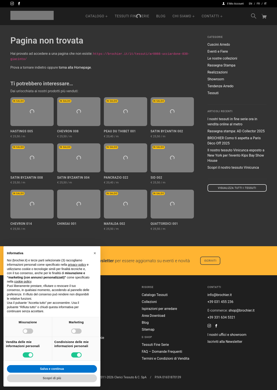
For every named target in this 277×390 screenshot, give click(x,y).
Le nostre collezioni (222, 58)
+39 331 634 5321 (221, 317)
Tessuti (213, 93)
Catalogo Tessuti (155, 295)
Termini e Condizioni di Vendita (165, 358)
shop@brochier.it (241, 310)
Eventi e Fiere (218, 51)
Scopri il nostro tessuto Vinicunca (233, 167)
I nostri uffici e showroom (227, 335)
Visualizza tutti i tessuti (237, 187)
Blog (161, 16)
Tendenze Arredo (221, 86)
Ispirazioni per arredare (159, 309)
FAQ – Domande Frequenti (162, 352)
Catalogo (94, 16)
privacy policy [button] (77, 264)
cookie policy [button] (22, 281)
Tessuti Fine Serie (132, 16)
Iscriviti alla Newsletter (225, 342)
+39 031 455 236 (221, 302)
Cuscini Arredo (219, 44)
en (250, 3)
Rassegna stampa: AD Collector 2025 (236, 131)
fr (258, 3)
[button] (94, 253)
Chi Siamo (181, 16)
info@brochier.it (220, 295)
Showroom (216, 79)
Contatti (210, 16)
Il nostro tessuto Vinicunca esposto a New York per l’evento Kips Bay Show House (236, 155)
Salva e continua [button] (52, 369)
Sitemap (148, 329)
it (265, 3)
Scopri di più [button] (52, 378)
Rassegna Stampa (221, 65)
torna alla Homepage (75, 67)
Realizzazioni (218, 72)
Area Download (153, 316)
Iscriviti (210, 260)
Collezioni (149, 302)
